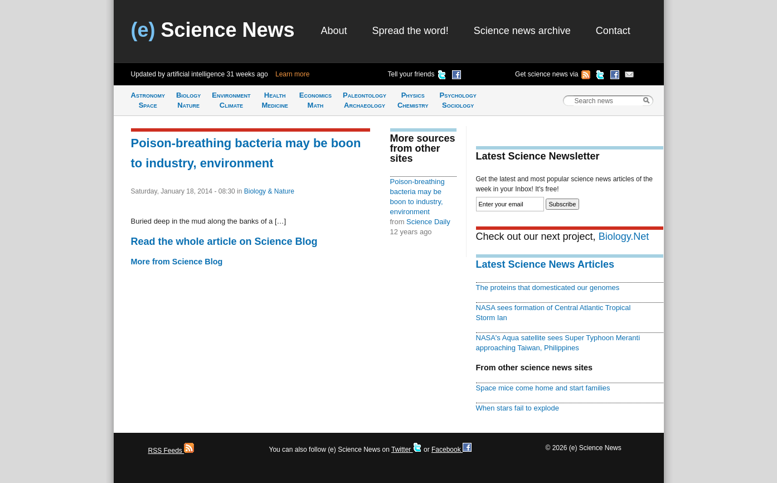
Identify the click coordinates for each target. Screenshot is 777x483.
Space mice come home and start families (543, 388)
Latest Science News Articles (545, 264)
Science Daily (428, 222)
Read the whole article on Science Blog (224, 241)
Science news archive (522, 30)
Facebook (451, 449)
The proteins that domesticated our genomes (548, 287)
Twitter (406, 449)
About (334, 30)
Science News (213, 29)
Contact (613, 30)
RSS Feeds (171, 451)
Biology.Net (624, 236)
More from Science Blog (177, 261)
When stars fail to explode (517, 408)
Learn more (292, 74)
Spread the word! (410, 30)
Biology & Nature (269, 191)
